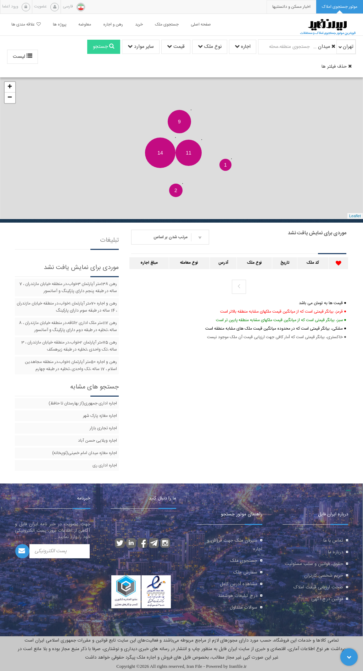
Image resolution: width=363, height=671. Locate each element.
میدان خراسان (324, 47)
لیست (22, 56)
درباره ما (335, 552)
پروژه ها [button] (59, 24)
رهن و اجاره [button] (113, 24)
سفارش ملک (245, 572)
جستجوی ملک (243, 561)
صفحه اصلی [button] (201, 24)
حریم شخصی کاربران (323, 576)
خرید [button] (139, 24)
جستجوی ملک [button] (167, 24)
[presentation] (291, 7)
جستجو (104, 47)
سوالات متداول (243, 607)
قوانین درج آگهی (327, 599)
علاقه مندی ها (26, 24)
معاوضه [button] (84, 24)
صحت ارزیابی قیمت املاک (318, 587)
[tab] (339, 7)
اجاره (243, 47)
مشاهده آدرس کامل (238, 584)
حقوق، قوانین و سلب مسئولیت (314, 564)
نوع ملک (210, 47)
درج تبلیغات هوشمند (237, 596)
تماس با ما (333, 540)
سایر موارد (141, 47)
